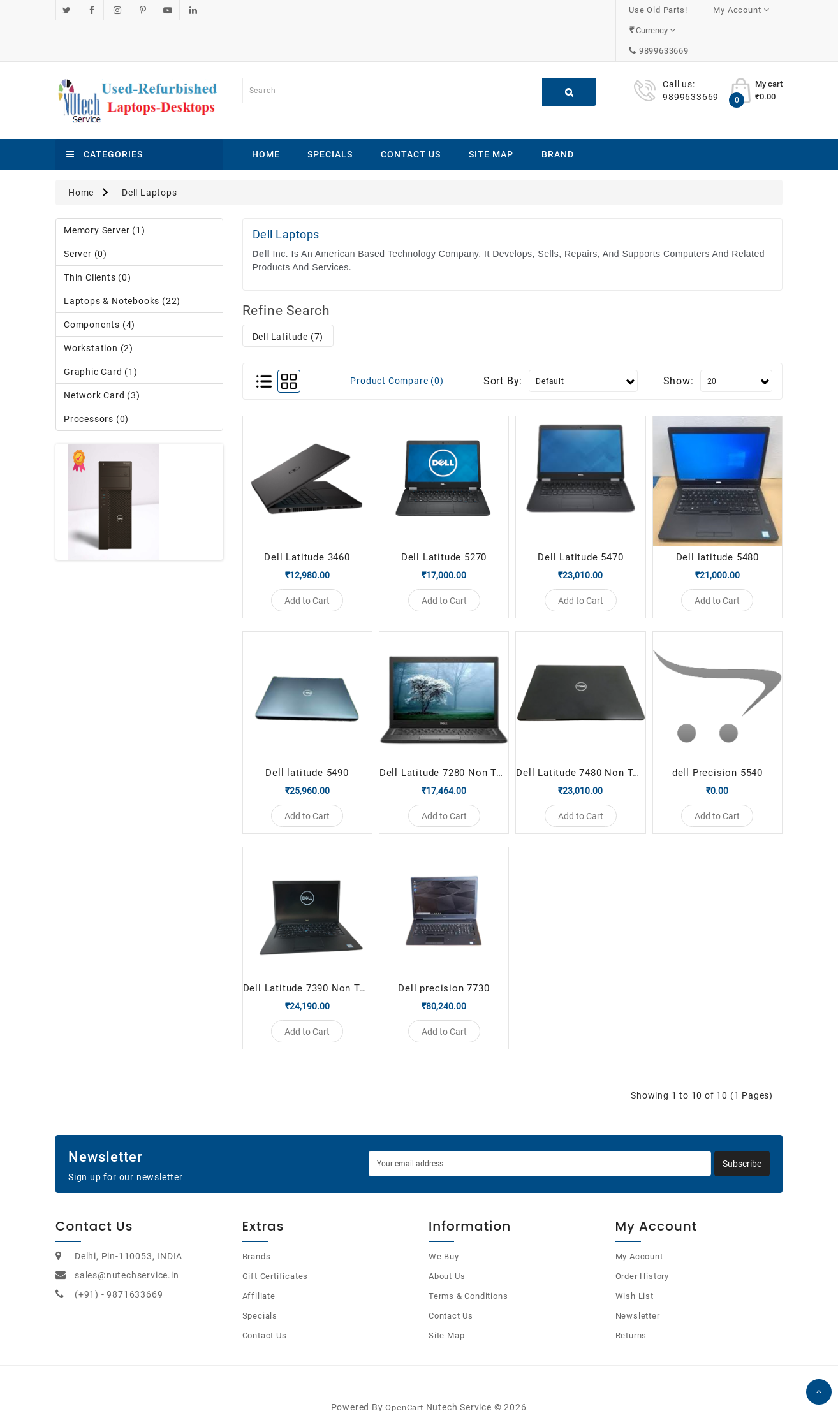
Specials (330, 113)
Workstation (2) (98, 307)
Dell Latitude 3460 (306, 516)
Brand (557, 113)
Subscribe (742, 1142)
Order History (642, 1254)
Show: (678, 340)
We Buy (444, 1234)
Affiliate (259, 1273)
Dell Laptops (149, 152)
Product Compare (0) (396, 340)
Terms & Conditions (468, 1273)
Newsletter (637, 1293)
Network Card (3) (102, 354)
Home (266, 113)
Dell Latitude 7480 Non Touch (586, 737)
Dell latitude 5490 (306, 737)
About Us (447, 1254)
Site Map (491, 113)
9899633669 (744, 10)
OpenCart (404, 1385)
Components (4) (99, 284)
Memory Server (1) (104, 189)
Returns (631, 1313)
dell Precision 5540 (717, 737)
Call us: (679, 43)
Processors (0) (96, 378)
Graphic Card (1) (101, 331)
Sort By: (502, 340)
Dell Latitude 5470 (580, 516)
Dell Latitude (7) (288, 296)
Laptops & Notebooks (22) (122, 260)
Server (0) (85, 213)
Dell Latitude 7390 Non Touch (313, 959)
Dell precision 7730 (443, 959)
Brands (256, 1234)
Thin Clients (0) (97, 236)
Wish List (634, 1273)
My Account (639, 1234)
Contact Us (411, 113)
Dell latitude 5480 (717, 516)
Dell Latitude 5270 (444, 516)
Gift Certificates (275, 1254)
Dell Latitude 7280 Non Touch (449, 737)
